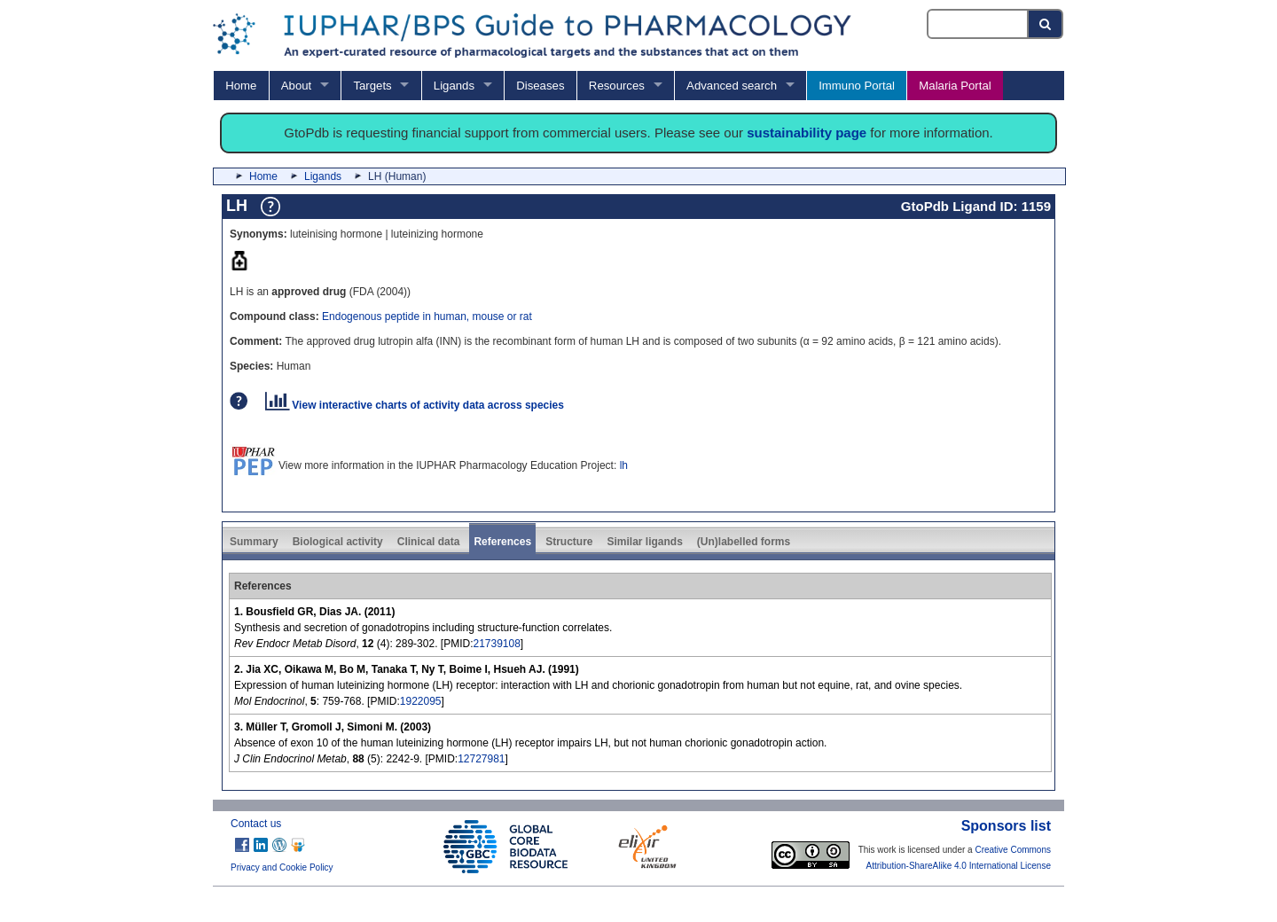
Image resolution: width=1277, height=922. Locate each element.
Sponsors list (1006, 825)
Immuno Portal (857, 85)
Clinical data (428, 541)
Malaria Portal (955, 85)
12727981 (481, 759)
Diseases (540, 85)
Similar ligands (644, 541)
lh (624, 465)
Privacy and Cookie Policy (282, 867)
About (296, 85)
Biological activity (338, 541)
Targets (372, 85)
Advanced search (731, 85)
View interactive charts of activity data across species (414, 405)
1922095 (421, 701)
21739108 (496, 643)
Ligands (454, 85)
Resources (617, 85)
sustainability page (806, 132)
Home (240, 85)
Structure (568, 541)
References (502, 541)
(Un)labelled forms (743, 541)
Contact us (256, 823)
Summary (254, 541)
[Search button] (1046, 24)
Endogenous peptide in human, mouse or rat (427, 316)
